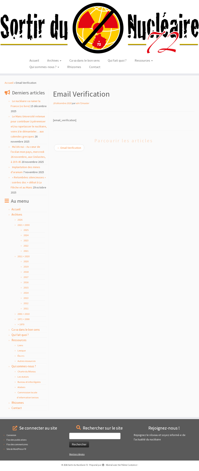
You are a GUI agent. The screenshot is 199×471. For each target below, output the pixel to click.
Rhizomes (74, 67)
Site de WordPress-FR (16, 449)
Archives (54, 60)
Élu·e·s (21, 355)
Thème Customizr (129, 465)
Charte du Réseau (27, 371)
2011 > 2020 (23, 256)
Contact (95, 67)
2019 (26, 266)
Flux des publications (16, 439)
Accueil (34, 60)
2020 (26, 261)
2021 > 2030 (23, 224)
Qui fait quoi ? (117, 60)
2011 (26, 308)
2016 (26, 282)
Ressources (144, 60)
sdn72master (82, 103)
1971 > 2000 (23, 319)
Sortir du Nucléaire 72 (78, 465)
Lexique (22, 350)
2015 (26, 287)
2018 (26, 271)
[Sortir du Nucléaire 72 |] (99, 28)
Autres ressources (27, 361)
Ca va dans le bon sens (84, 60)
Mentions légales (77, 454)
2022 (26, 245)
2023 (26, 240)
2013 (26, 298)
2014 (26, 292)
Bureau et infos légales (29, 381)
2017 (26, 277)
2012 (26, 303)
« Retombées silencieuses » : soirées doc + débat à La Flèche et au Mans (28, 182)
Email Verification (69, 148)
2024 (26, 235)
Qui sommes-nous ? (44, 67)
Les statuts (23, 376)
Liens (20, 345)
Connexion (11, 435)
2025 (26, 229)
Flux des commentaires (17, 444)
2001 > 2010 (23, 313)
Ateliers (21, 387)
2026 (20, 219)
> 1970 (21, 324)
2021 (26, 250)
